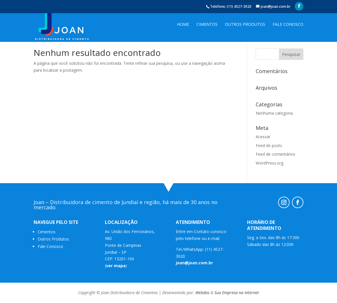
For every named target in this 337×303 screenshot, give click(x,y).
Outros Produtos (245, 24)
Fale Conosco (288, 24)
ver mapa (116, 265)
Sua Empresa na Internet (236, 292)
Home (183, 24)
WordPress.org (269, 163)
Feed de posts (269, 145)
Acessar (263, 136)
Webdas (202, 292)
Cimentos (207, 24)
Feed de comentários (275, 154)
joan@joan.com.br (194, 262)
